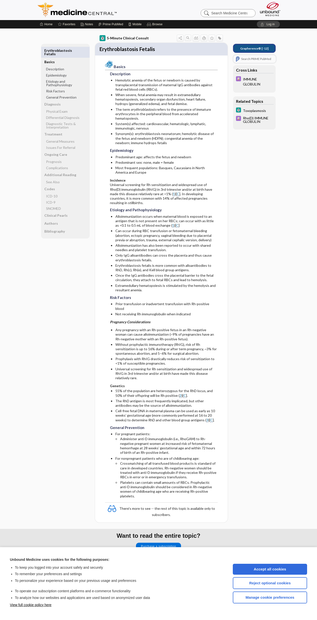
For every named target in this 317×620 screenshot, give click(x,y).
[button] (155, 24)
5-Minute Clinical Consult (124, 38)
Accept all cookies (270, 569)
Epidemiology (56, 64)
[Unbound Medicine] (270, 9)
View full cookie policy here (31, 605)
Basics (49, 50)
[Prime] (110, 24)
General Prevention (61, 86)
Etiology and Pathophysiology (59, 72)
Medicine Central (99, 9)
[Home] (46, 24)
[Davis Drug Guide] (254, 81)
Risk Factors (55, 80)
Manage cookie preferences (270, 597)
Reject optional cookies (270, 583)
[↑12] (254, 48)
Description (55, 57)
